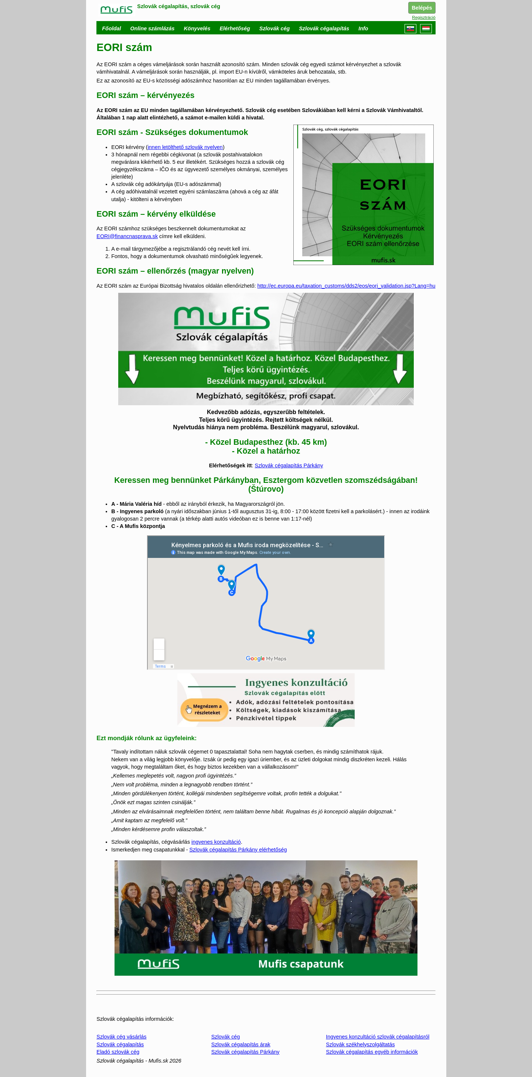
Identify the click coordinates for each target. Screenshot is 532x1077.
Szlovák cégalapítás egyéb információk (372, 1052)
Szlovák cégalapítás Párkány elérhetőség (238, 850)
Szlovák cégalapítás (120, 1044)
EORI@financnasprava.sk (127, 236)
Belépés (422, 8)
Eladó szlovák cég (117, 1052)
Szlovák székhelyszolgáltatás (360, 1044)
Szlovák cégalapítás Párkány (289, 465)
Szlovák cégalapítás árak (240, 1044)
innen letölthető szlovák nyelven (185, 147)
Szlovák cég (225, 1037)
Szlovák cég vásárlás (121, 1037)
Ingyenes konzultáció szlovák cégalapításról (377, 1037)
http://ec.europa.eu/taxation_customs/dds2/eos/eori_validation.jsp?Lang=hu (346, 286)
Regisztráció (423, 17)
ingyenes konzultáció (216, 842)
